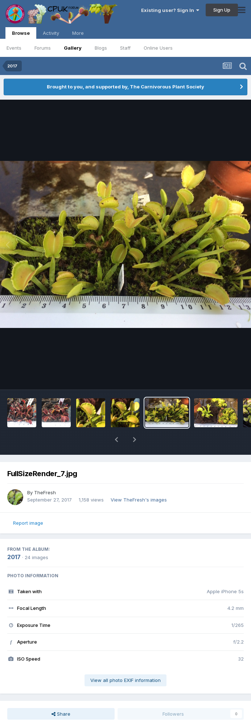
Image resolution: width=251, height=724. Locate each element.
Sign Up (221, 10)
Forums (42, 48)
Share (61, 713)
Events (14, 48)
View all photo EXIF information (125, 680)
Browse (21, 34)
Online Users (158, 48)
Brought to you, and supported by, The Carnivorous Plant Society (125, 87)
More (78, 33)
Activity (51, 33)
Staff (125, 48)
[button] (116, 440)
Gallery (73, 48)
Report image (28, 523)
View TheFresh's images (139, 500)
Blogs (101, 48)
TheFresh (45, 492)
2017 (14, 557)
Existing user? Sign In (170, 10)
